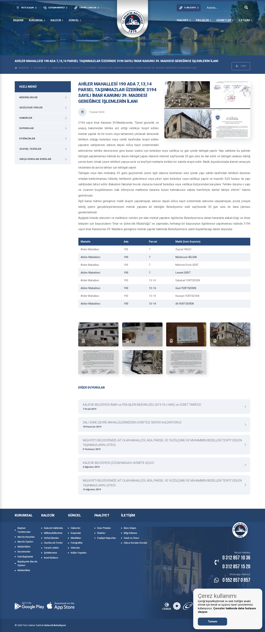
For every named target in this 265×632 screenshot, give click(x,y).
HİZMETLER (224, 20)
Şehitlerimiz (50, 552)
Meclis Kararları (26, 536)
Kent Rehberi (51, 557)
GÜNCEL (75, 20)
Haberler (25, 117)
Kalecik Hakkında (53, 528)
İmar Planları (104, 528)
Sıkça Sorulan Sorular (35, 159)
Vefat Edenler (51, 538)
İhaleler (101, 533)
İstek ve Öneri (131, 538)
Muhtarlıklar (23, 570)
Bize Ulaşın (130, 528)
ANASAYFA (22, 68)
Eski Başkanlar (25, 556)
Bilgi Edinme (130, 533)
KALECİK (57, 20)
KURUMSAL (37, 20)
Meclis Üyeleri (25, 541)
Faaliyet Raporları (106, 538)
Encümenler (24, 551)
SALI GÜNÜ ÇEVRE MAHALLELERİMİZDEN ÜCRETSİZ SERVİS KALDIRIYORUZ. (163, 425)
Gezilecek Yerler (31, 107)
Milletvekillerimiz (53, 533)
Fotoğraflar (77, 542)
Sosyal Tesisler (30, 148)
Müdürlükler (28, 97)
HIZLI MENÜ (28, 86)
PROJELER (203, 20)
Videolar (75, 547)
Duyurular (40, 68)
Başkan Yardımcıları (24, 530)
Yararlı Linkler (51, 547)
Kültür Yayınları (78, 552)
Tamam (212, 621)
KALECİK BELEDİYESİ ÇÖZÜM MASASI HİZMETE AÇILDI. (163, 465)
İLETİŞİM (245, 20)
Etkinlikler (27, 138)
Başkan (18, 20)
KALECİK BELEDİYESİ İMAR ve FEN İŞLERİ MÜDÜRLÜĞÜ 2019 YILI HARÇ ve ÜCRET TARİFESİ (163, 407)
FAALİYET (183, 20)
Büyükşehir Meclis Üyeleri (27, 563)
